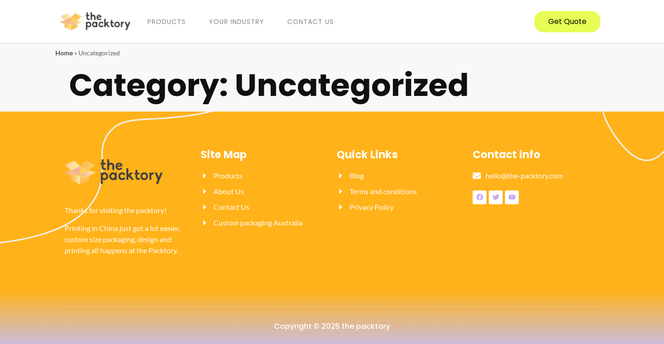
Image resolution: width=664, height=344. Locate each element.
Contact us (310, 21)
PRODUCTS (167, 21)
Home (64, 53)
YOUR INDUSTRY (236, 21)
